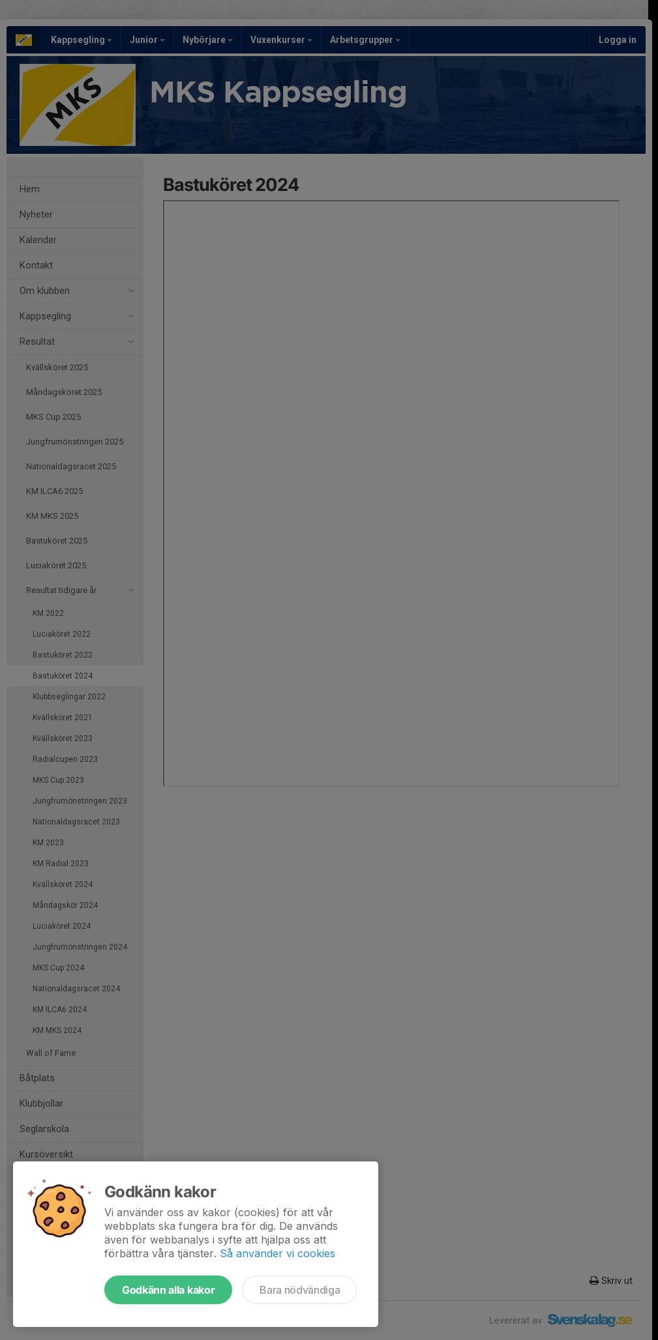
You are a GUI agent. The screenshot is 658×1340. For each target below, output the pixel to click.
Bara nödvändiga (300, 1289)
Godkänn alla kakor (168, 1289)
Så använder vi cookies (277, 1253)
